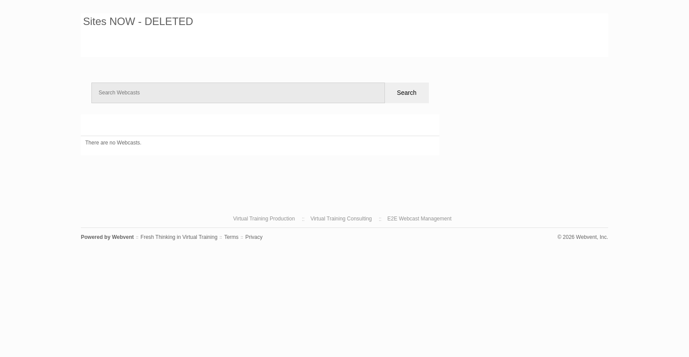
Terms (231, 237)
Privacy (253, 237)
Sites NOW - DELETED (138, 21)
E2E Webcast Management (420, 219)
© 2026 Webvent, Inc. (583, 237)
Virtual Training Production (264, 219)
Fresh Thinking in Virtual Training (179, 237)
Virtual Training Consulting (341, 219)
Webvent (123, 237)
